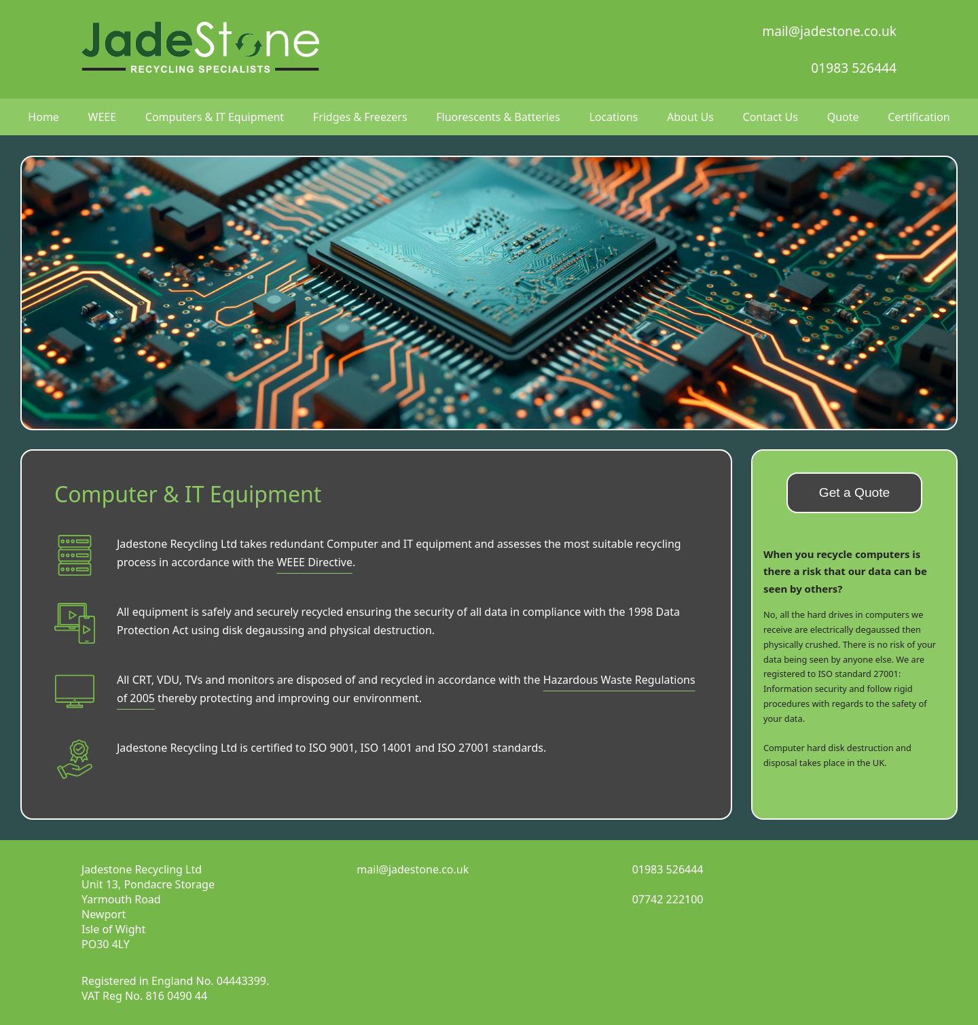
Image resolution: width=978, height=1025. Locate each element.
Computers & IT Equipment (214, 116)
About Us (690, 116)
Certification (918, 116)
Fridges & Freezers (360, 116)
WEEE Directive (314, 562)
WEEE (102, 116)
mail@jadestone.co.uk (829, 31)
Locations (613, 116)
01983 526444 (853, 67)
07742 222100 (668, 899)
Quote (843, 116)
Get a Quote (854, 492)
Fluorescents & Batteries (498, 116)
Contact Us (770, 116)
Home (43, 116)
